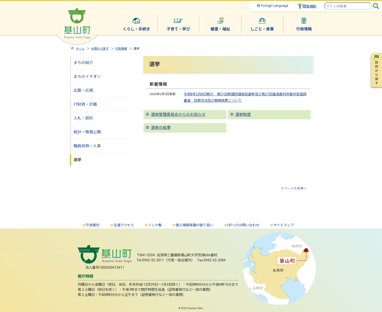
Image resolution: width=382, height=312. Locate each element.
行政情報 (121, 48)
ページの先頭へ (296, 188)
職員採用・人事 (87, 146)
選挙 (77, 159)
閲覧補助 (309, 6)
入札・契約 (83, 118)
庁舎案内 (90, 225)
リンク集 (152, 225)
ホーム (80, 48)
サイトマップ (281, 225)
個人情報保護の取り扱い (192, 225)
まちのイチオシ (87, 76)
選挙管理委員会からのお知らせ (178, 114)
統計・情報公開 (87, 132)
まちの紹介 (83, 62)
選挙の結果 (161, 127)
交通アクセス (121, 225)
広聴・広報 (83, 90)
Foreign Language (272, 6)
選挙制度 (243, 114)
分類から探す (100, 48)
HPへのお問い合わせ (241, 225)
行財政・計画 (85, 104)
